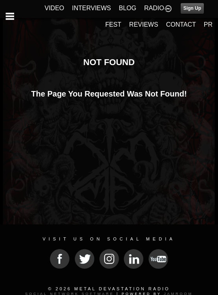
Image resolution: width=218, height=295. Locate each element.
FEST (113, 24)
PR (208, 24)
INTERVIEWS (91, 8)
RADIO (154, 8)
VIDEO (54, 8)
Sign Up (192, 8)
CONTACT (181, 24)
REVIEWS (143, 24)
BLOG (127, 8)
